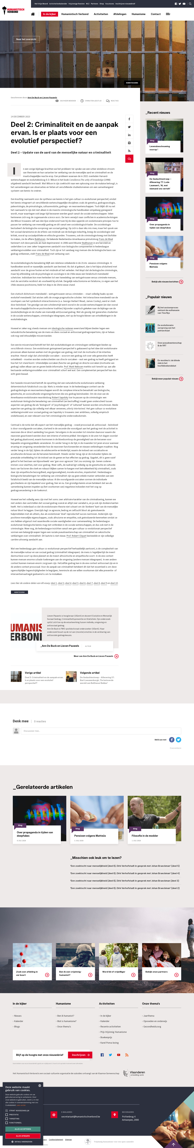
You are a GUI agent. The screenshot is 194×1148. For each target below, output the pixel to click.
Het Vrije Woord (41, 3)
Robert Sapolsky (60, 397)
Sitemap (68, 1139)
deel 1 (54, 582)
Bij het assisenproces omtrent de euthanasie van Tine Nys (162, 310)
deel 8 (97, 582)
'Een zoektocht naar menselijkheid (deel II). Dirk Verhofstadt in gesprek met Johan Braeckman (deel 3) (124, 880)
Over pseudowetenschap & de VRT (164, 345)
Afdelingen (119, 14)
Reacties (115, 101)
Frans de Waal (106, 239)
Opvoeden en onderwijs (154, 1020)
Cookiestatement (56, 1139)
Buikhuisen (40, 239)
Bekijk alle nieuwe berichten (165, 282)
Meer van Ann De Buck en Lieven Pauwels (93, 655)
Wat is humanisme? (66, 1020)
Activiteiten (101, 14)
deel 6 (82, 582)
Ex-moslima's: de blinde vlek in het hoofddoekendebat (163, 363)
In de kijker (49, 14)
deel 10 (114, 582)
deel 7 (90, 582)
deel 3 (61, 582)
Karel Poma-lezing (109, 1042)
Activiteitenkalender (58, 3)
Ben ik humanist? (65, 1015)
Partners (94, 3)
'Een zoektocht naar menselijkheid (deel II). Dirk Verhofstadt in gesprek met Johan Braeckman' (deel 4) (125, 872)
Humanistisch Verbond (75, 14)
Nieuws (17, 1015)
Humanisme (139, 14)
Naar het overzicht (26, 39)
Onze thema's (63, 1025)
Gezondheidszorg (151, 1025)
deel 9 (104, 582)
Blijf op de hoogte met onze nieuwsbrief (53, 1054)
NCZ (87, 3)
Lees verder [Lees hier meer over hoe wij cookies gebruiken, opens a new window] (21, 1105)
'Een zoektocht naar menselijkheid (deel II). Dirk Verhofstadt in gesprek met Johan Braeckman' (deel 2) (125, 887)
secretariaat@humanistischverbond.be (80, 1116)
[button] (22, 1141)
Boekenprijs (105, 1036)
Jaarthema (148, 1015)
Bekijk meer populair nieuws (165, 379)
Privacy (44, 1139)
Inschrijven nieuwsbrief (125, 3)
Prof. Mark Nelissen (73, 366)
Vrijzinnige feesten (77, 3)
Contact (156, 14)
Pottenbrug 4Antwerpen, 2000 (130, 1117)
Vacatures (109, 3)
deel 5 (75, 582)
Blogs (16, 1025)
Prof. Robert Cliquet (76, 535)
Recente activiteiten (110, 1025)
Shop (102, 3)
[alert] (23, 1113)
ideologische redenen (62, 328)
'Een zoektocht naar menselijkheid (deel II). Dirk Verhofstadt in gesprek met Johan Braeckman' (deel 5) (125, 865)
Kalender (18, 1020)
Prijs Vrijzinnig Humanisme (113, 1031)
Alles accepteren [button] (23, 1129)
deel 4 (68, 582)
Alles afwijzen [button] (23, 1136)
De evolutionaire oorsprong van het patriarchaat (160, 328)
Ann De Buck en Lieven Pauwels (42, 97)
